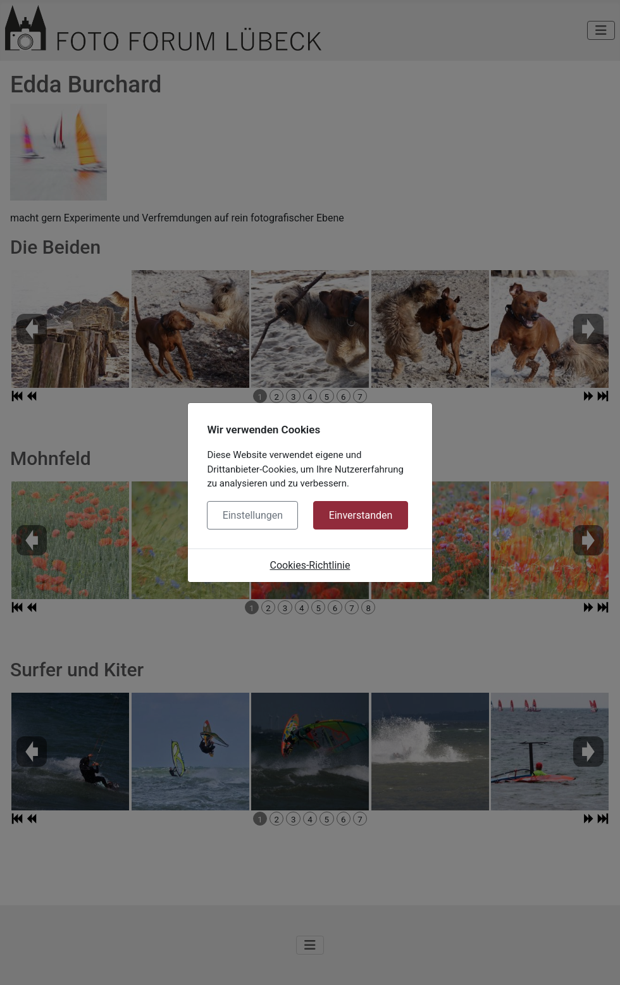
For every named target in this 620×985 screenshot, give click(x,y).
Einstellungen (253, 515)
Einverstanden (361, 515)
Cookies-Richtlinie (310, 565)
